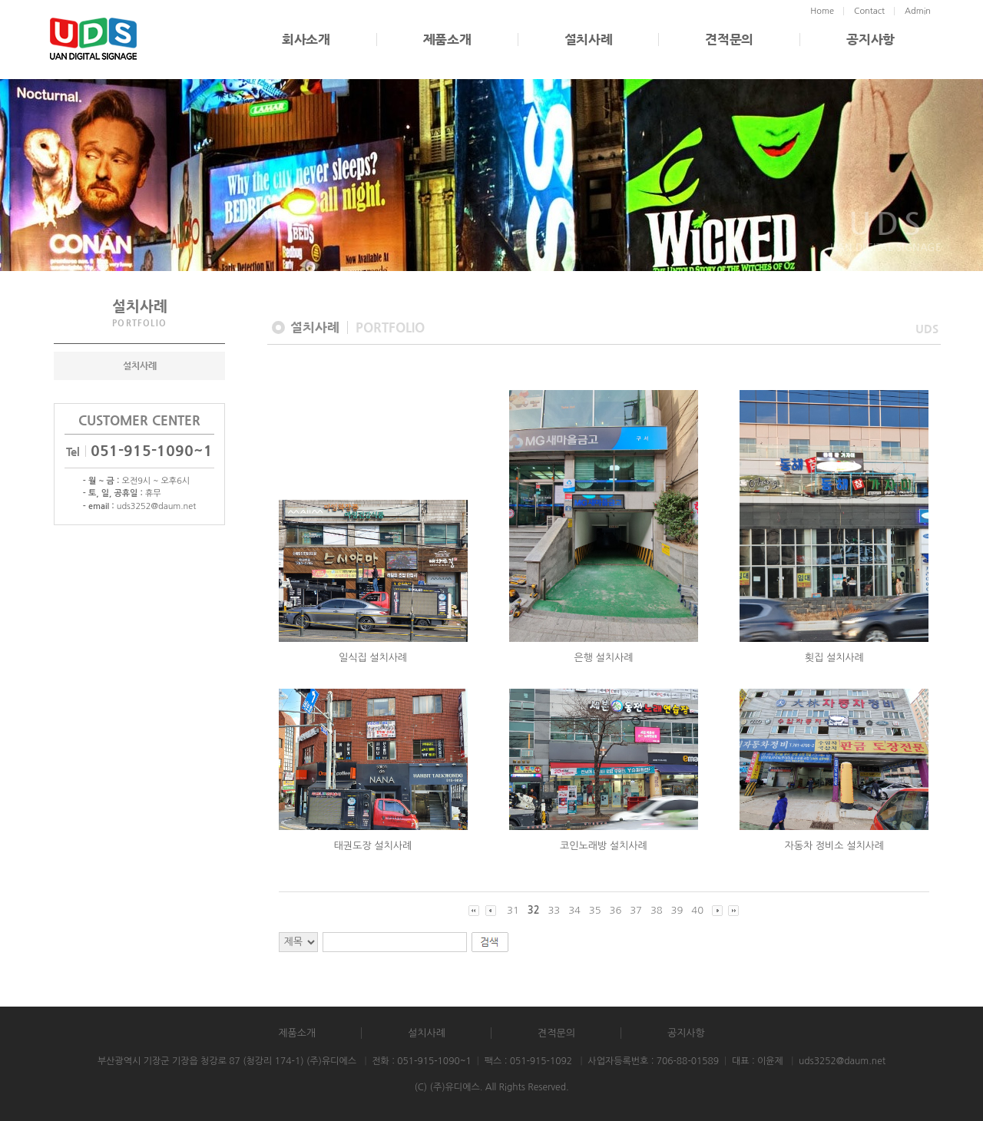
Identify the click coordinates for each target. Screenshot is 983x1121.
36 (616, 910)
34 (574, 910)
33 (554, 910)
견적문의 (729, 39)
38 (656, 910)
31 (513, 910)
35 (595, 910)
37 (636, 910)
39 (677, 910)
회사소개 (306, 39)
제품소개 (447, 39)
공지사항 (870, 39)
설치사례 (588, 39)
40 (697, 910)
